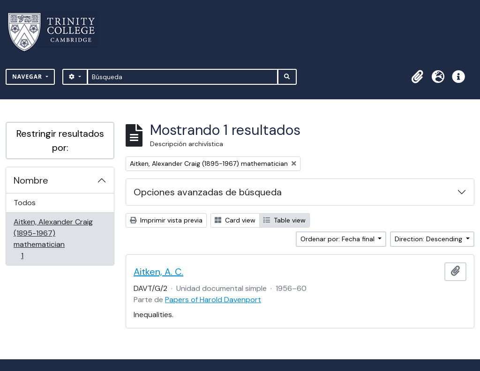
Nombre (31, 180)
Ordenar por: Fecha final (338, 239)
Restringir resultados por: (60, 140)
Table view (284, 220)
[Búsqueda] (182, 77)
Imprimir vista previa (166, 220)
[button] (417, 77)
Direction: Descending (429, 239)
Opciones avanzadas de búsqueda (208, 192)
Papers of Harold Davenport (213, 299)
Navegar (28, 77)
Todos (25, 203)
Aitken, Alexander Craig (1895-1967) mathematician (53, 238)
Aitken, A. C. (158, 271)
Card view (235, 220)
